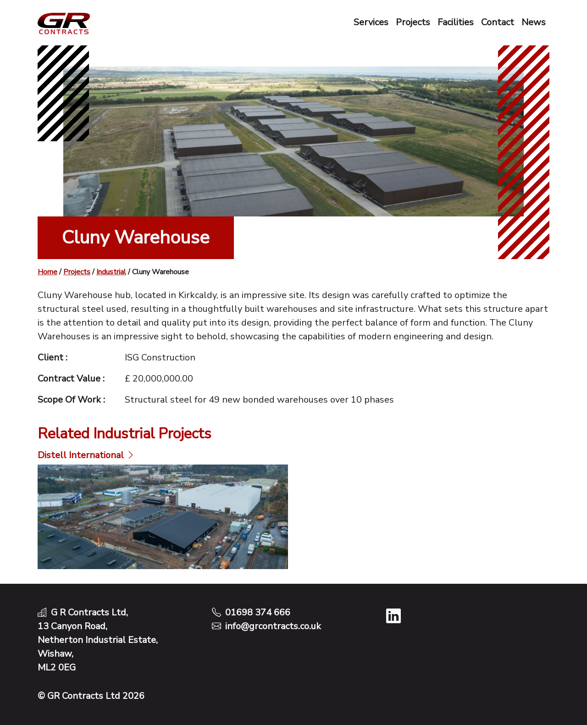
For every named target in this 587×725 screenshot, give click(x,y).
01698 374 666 (257, 612)
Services (371, 22)
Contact (497, 22)
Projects (413, 22)
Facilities (455, 22)
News (533, 22)
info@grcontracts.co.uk (273, 626)
